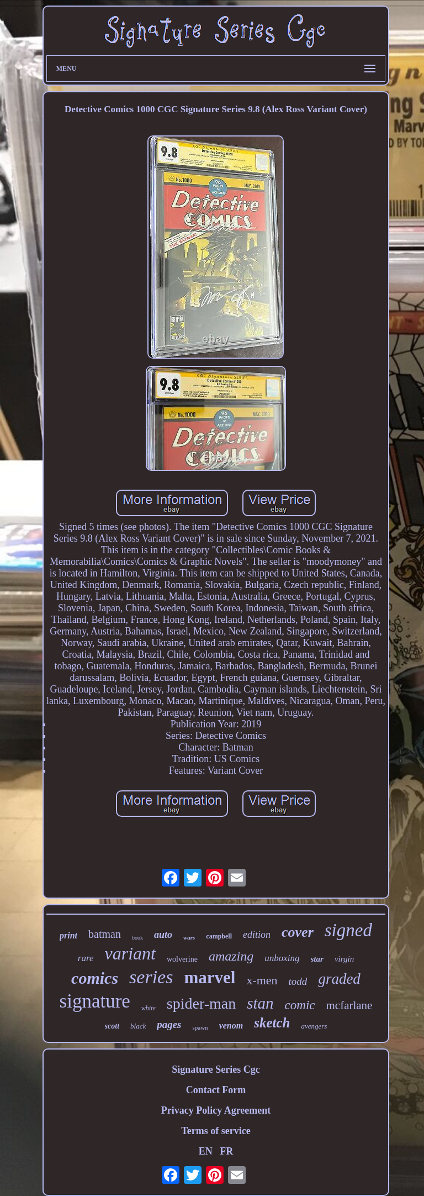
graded (339, 979)
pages (169, 1024)
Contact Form (216, 1089)
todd (298, 981)
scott (112, 1026)
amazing (231, 956)
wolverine (182, 959)
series (151, 977)
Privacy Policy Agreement (216, 1110)
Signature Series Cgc (216, 1069)
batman (104, 934)
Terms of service (215, 1130)
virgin (344, 958)
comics (94, 978)
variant (129, 953)
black (138, 1026)
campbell (219, 936)
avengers (314, 1026)
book (137, 938)
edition (257, 934)
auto (163, 934)
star (317, 958)
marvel (209, 977)
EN (206, 1151)
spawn (200, 1027)
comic (300, 1005)
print (68, 935)
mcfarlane (349, 1005)
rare (86, 958)
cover (298, 932)
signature (95, 1001)
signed (348, 930)
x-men (261, 980)
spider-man (201, 1003)
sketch (272, 1022)
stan (260, 1003)
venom (231, 1025)
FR (226, 1151)
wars (189, 937)
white (148, 1008)
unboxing (281, 958)
